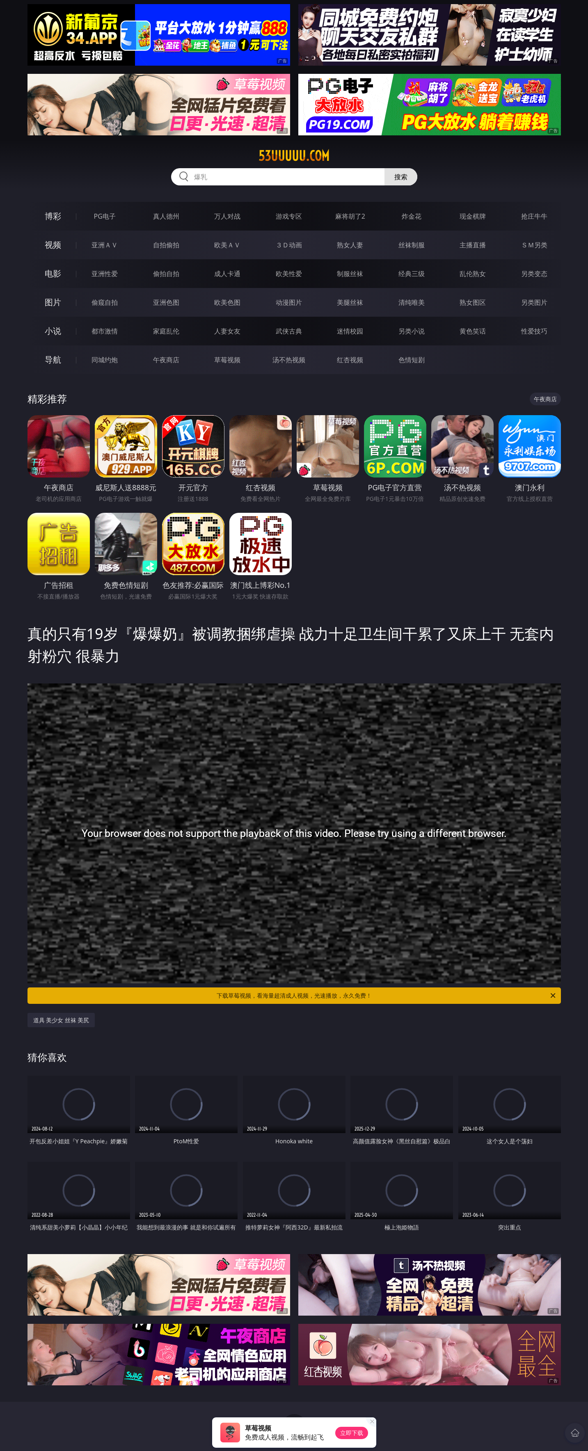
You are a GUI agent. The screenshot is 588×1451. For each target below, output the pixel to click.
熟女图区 (473, 302)
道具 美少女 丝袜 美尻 (61, 1020)
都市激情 (105, 331)
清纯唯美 (411, 302)
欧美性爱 (289, 273)
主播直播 (473, 244)
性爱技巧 (534, 331)
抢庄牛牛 (534, 216)
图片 (53, 302)
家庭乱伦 (166, 331)
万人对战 (227, 216)
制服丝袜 (350, 273)
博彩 (53, 216)
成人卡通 (227, 273)
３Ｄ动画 (289, 244)
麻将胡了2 (350, 216)
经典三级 (411, 273)
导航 (53, 359)
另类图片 (534, 302)
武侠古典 (289, 331)
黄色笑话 (473, 331)
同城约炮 (105, 359)
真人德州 (166, 216)
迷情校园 (350, 331)
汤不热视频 (288, 359)
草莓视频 (227, 359)
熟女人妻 (350, 244)
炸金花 (411, 216)
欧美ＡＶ (227, 244)
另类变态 (534, 273)
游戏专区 (289, 216)
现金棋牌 (473, 216)
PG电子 (105, 216)
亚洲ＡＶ (105, 244)
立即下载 (351, 1433)
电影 (53, 273)
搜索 (400, 176)
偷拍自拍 (166, 273)
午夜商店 (166, 359)
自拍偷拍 (166, 244)
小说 (53, 330)
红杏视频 (350, 359)
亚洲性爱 (105, 273)
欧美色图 (227, 302)
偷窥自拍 (105, 302)
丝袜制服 (411, 244)
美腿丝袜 (350, 302)
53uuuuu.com (294, 156)
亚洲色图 (166, 302)
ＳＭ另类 (534, 244)
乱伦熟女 (473, 273)
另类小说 (411, 331)
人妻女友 (227, 331)
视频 (53, 244)
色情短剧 (411, 359)
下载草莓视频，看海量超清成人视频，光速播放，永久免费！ (387, 996)
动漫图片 (289, 302)
